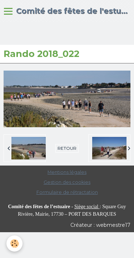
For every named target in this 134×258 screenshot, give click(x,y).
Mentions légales (67, 172)
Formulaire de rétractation (67, 192)
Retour (67, 148)
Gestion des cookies (67, 182)
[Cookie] (14, 243)
